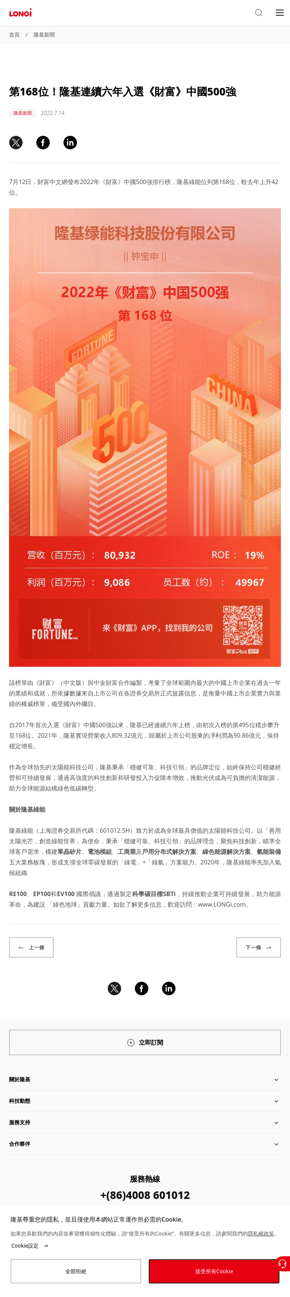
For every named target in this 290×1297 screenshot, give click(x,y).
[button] (258, 12)
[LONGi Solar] (20, 12)
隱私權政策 (261, 1233)
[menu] (279, 12)
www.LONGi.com (221, 904)
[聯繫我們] (282, 1263)
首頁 (14, 34)
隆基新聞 (44, 34)
